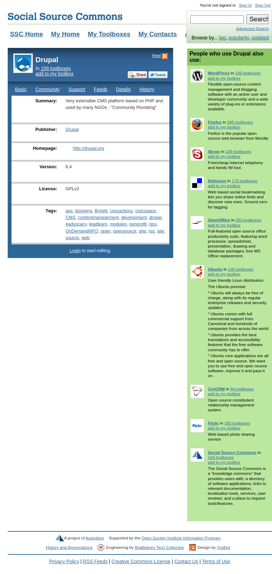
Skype (214, 151)
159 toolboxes (56, 68)
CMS (70, 217)
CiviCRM (216, 389)
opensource (124, 231)
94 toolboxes (242, 389)
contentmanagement (98, 217)
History (146, 89)
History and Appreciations (69, 547)
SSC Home (26, 34)
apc (69, 210)
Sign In (245, 5)
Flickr (213, 423)
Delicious (217, 180)
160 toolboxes (237, 423)
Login (75, 250)
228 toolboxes (238, 151)
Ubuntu (215, 269)
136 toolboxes (240, 269)
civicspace (145, 210)
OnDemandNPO (82, 231)
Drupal (72, 129)
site (160, 231)
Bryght (101, 210)
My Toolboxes (109, 34)
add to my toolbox (55, 73)
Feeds (100, 89)
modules (118, 224)
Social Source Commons (65, 16)
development (134, 217)
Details (123, 89)
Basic (21, 89)
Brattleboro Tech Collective (159, 547)
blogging (83, 210)
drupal (155, 217)
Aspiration (95, 538)
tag (222, 38)
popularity (238, 38)
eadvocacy (76, 224)
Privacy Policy (64, 561)
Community (47, 89)
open (105, 231)
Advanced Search (252, 28)
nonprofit (138, 224)
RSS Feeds (95, 561)
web (85, 237)
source (72, 237)
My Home (65, 34)
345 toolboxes (240, 122)
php (142, 231)
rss (152, 231)
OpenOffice (219, 220)
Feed (156, 55)
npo (152, 224)
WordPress (218, 73)
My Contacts (158, 34)
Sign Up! (263, 5)
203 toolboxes (249, 220)
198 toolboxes (248, 73)
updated (260, 38)
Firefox (214, 122)
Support (76, 89)
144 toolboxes (221, 457)
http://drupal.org (88, 148)
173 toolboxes (245, 180)
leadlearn (98, 224)
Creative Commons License (140, 561)
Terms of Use (216, 561)
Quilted (223, 547)
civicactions (121, 210)
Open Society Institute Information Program (181, 538)
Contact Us (186, 561)
